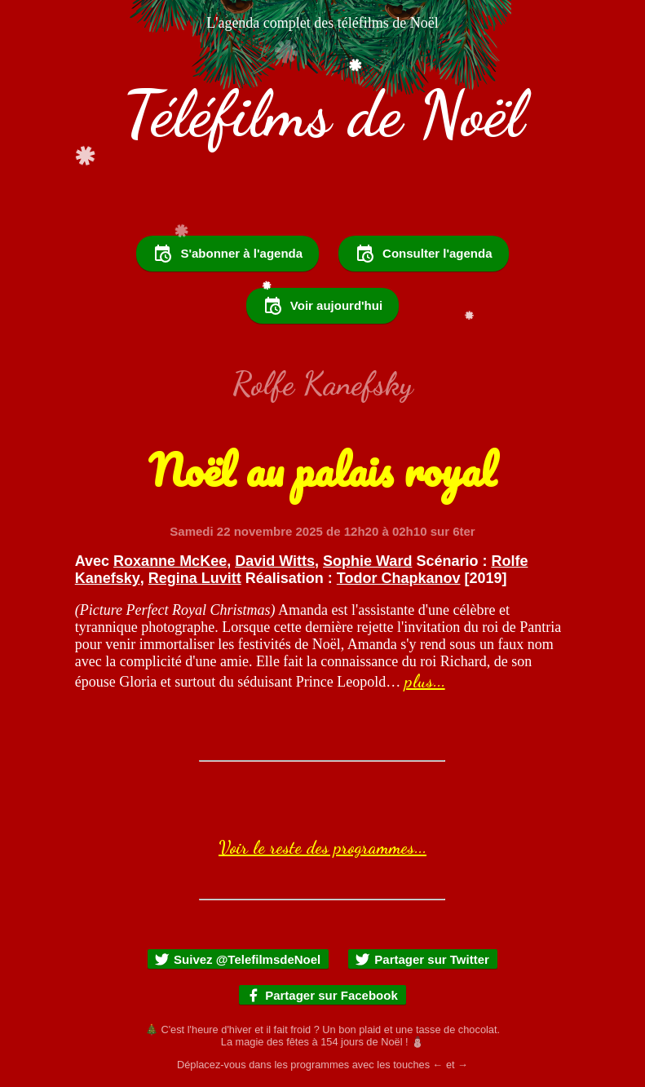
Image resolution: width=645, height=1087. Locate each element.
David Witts (275, 561)
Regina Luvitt (194, 578)
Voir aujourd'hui (322, 306)
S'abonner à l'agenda (227, 253)
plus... (424, 681)
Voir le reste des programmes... (322, 847)
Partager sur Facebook (321, 995)
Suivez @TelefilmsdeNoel (237, 959)
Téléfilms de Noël (323, 113)
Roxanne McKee (170, 561)
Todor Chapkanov (399, 578)
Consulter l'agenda (423, 253)
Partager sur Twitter (422, 959)
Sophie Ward (367, 561)
